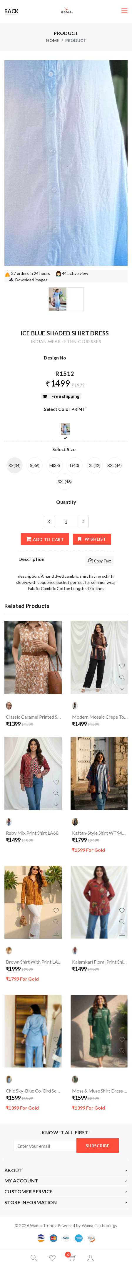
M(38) (54, 465)
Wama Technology (99, 1225)
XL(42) (95, 465)
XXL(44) (114, 465)
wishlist (92, 539)
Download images (31, 279)
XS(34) (15, 465)
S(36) (34, 465)
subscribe (97, 1145)
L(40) (74, 465)
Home (52, 40)
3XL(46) (65, 481)
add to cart (45, 539)
